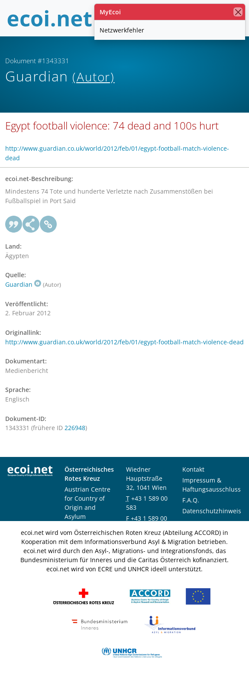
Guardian (23, 284)
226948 (75, 428)
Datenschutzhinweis (211, 511)
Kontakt (193, 469)
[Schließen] (238, 11)
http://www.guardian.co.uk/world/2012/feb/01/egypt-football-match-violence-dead (124, 342)
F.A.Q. (190, 500)
